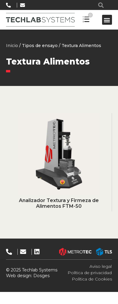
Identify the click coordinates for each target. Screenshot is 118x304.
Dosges (41, 275)
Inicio (12, 45)
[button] (101, 5)
